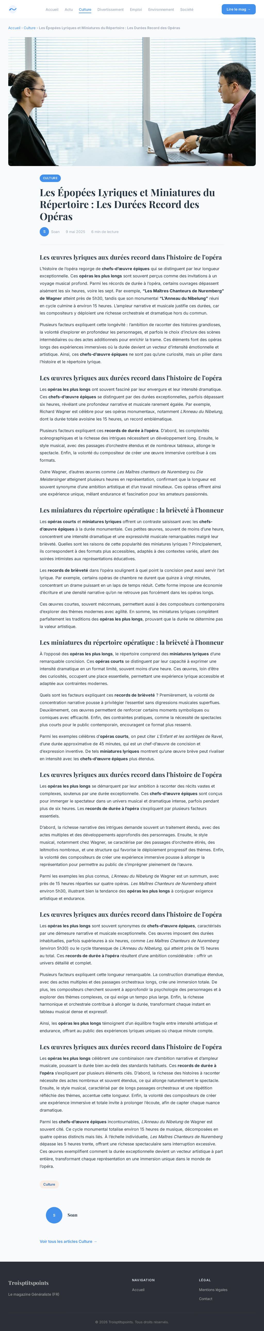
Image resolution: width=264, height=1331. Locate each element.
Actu (69, 9)
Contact (205, 1298)
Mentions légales (213, 1289)
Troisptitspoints (28, 1282)
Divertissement (110, 9)
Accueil (52, 9)
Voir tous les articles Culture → (68, 1241)
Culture (85, 9)
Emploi (136, 9)
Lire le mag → (239, 9)
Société (186, 9)
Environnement (161, 9)
